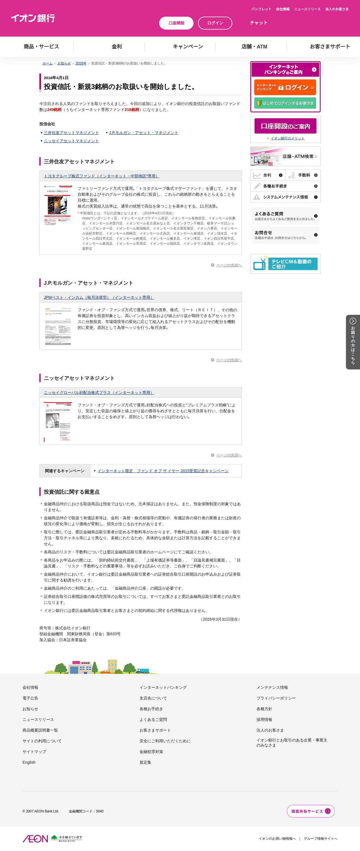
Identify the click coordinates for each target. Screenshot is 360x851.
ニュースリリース (307, 9)
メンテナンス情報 (272, 687)
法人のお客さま (337, 9)
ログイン (215, 23)
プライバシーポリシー (276, 698)
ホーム (47, 63)
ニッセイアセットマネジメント (71, 141)
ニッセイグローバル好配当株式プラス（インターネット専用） (99, 392)
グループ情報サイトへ (321, 839)
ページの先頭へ (229, 265)
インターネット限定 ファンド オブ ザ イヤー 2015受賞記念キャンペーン (163, 471)
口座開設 (176, 23)
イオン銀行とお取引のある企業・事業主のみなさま (291, 742)
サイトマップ (34, 751)
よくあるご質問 (153, 719)
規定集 (145, 762)
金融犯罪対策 (151, 751)
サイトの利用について (42, 741)
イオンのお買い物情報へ (277, 839)
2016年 (81, 63)
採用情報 (264, 719)
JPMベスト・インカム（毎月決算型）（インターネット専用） (99, 297)
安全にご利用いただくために (165, 741)
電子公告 (30, 698)
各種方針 (264, 709)
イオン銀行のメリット (288, 138)
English (28, 762)
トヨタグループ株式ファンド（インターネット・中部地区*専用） (101, 176)
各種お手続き (151, 709)
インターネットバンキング (163, 687)
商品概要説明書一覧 (40, 730)
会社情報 (282, 9)
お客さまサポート (155, 730)
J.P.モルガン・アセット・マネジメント (143, 132)
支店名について (153, 698)
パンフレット (261, 9)
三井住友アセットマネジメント (71, 132)
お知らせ (64, 63)
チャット (259, 23)
